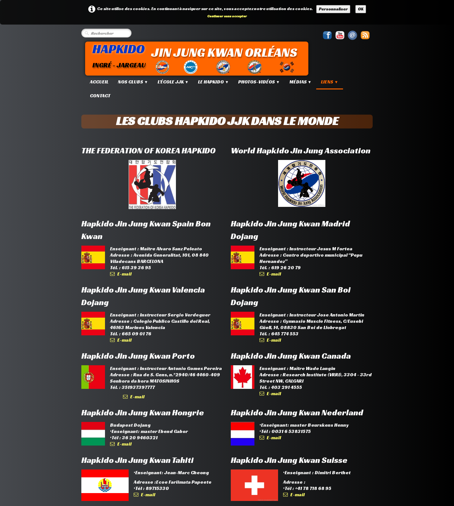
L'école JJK (173, 82)
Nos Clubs (133, 82)
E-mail (120, 274)
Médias (300, 82)
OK (361, 9)
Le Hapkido (213, 82)
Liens (329, 82)
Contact (100, 96)
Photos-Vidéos (259, 82)
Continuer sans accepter (227, 16)
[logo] (198, 58)
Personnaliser (333, 9)
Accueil (99, 82)
